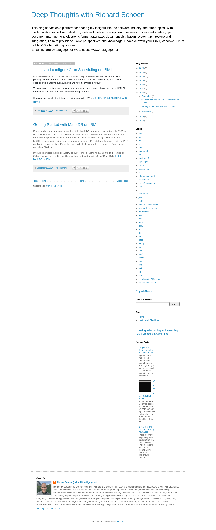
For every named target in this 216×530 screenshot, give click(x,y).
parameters (144, 211)
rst (140, 236)
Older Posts (122, 181)
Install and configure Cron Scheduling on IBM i (72, 70)
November (147, 111)
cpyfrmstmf (144, 158)
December (147, 96)
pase (141, 215)
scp (140, 265)
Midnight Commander (149, 204)
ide (140, 190)
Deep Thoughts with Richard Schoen (88, 14)
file (140, 172)
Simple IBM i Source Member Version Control (146, 350)
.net (140, 133)
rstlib (141, 240)
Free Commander (147, 183)
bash (141, 140)
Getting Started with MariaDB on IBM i (65, 124)
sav (140, 247)
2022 (141, 84)
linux (141, 201)
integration (143, 194)
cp (140, 155)
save (141, 250)
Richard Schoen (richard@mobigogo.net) (77, 482)
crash (141, 165)
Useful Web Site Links (149, 320)
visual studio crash (147, 282)
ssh (140, 275)
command (143, 151)
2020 (141, 92)
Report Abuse (144, 291)
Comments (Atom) (54, 186)
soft (140, 268)
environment (144, 169)
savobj (142, 261)
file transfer (144, 179)
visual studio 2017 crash (150, 279)
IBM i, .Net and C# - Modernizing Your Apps (146, 429)
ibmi (140, 186)
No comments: (62, 111)
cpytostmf (143, 162)
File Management (147, 176)
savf (140, 254)
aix (140, 137)
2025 (141, 72)
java (140, 197)
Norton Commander (148, 208)
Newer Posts (40, 181)
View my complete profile (48, 508)
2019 (141, 116)
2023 (141, 80)
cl (139, 144)
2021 (141, 88)
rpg (140, 233)
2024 (141, 76)
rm (140, 229)
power (141, 222)
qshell (141, 226)
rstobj (141, 243)
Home (81, 181)
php (140, 218)
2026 (141, 68)
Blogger (120, 521)
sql (140, 272)
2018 (141, 120)
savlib (141, 257)
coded (141, 147)
